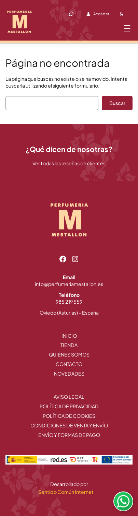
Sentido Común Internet (66, 492)
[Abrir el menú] (127, 28)
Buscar (117, 103)
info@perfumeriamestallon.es (69, 284)
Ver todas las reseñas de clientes (69, 163)
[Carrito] (121, 14)
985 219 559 (69, 302)
